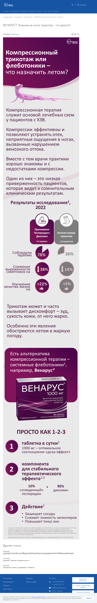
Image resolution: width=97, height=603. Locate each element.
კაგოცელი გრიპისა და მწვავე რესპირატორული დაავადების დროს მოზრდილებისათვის (38, 553)
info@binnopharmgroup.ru (59, 588)
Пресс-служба (48, 11)
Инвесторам (32, 11)
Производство (15, 11)
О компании (6, 11)
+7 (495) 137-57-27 (58, 584)
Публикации (15, 34)
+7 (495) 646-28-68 (58, 582)
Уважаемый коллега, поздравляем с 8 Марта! (19, 567)
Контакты (56, 11)
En (75, 5)
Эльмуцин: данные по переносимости (16, 560)
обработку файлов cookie (38, 597)
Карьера (39, 11)
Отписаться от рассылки (83, 592)
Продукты (24, 11)
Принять (89, 598)
